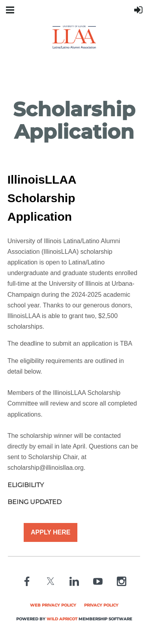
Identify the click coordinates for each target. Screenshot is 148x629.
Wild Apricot (62, 619)
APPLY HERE (50, 532)
